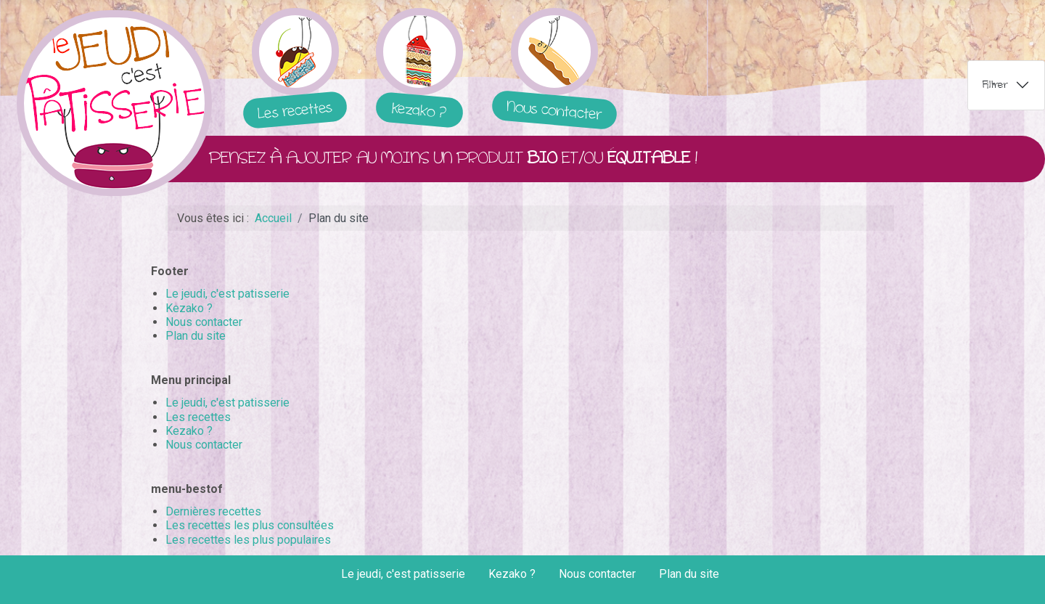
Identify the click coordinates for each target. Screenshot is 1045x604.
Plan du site (195, 336)
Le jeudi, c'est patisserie (227, 294)
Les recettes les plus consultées (249, 525)
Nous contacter (203, 322)
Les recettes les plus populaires (248, 540)
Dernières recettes (213, 511)
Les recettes (198, 417)
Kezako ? (189, 308)
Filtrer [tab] (995, 84)
